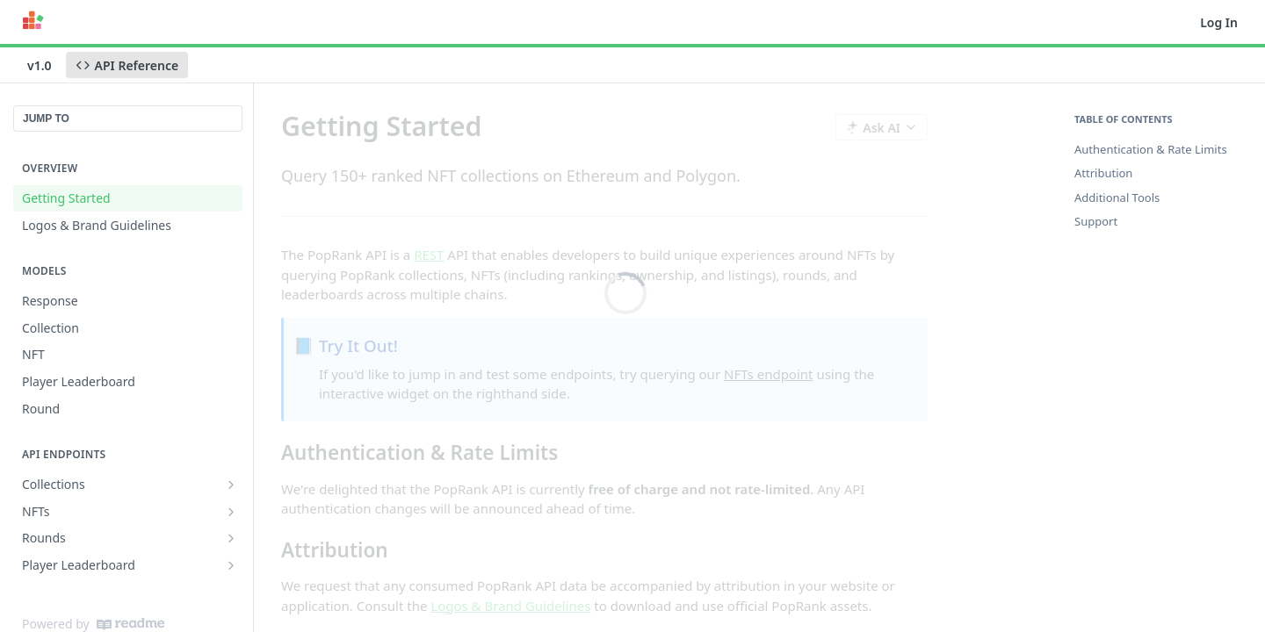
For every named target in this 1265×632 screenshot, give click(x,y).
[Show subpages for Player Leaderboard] (231, 565)
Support (1095, 221)
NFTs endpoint (768, 374)
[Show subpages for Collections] (231, 485)
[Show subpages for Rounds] (231, 538)
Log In (1219, 22)
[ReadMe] (130, 624)
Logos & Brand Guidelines (510, 605)
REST (429, 254)
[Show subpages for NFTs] (231, 512)
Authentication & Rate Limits (1150, 149)
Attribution (1103, 173)
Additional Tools (1117, 197)
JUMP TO (46, 118)
